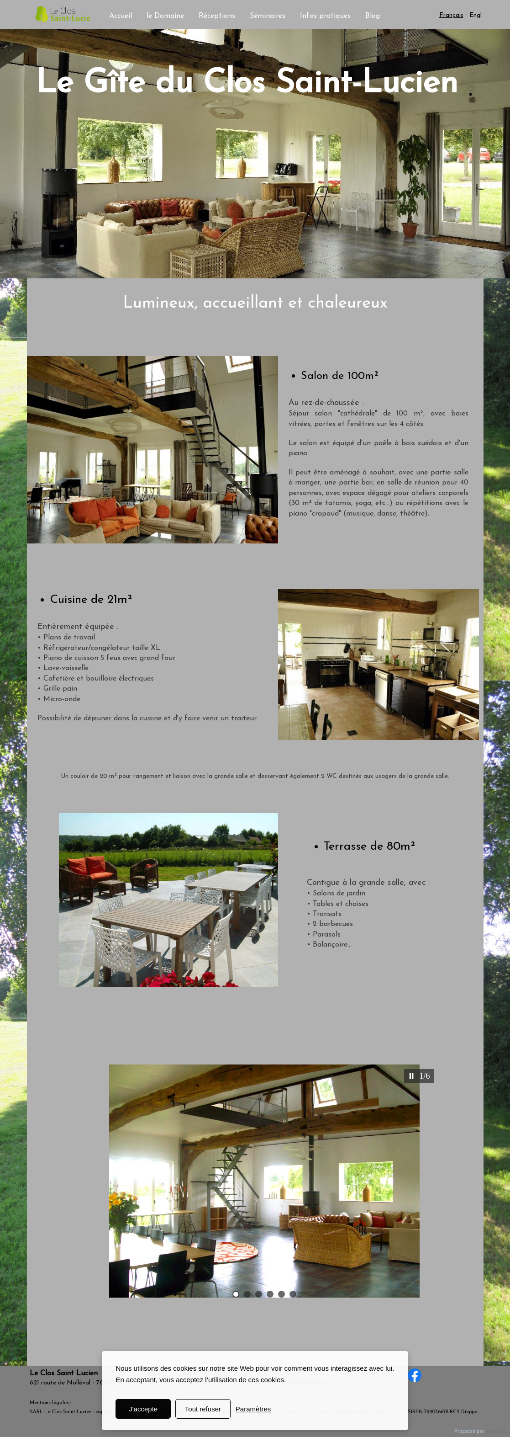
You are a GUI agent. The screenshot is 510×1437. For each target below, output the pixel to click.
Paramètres (253, 1409)
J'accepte (143, 1409)
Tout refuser (203, 1409)
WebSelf (495, 1431)
